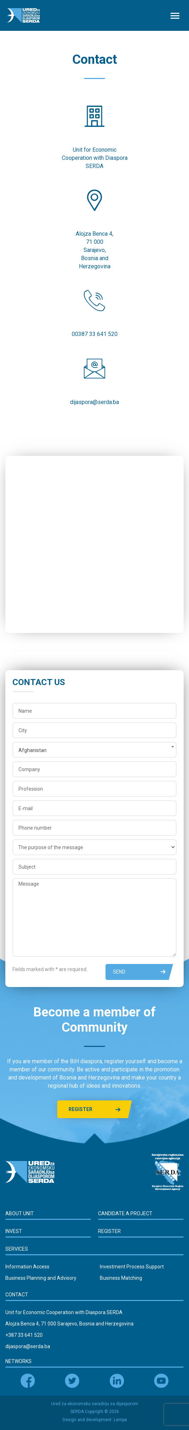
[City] (94, 730)
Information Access (27, 1266)
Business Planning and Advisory (40, 1278)
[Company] (94, 769)
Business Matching (121, 1278)
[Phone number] (94, 828)
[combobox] (94, 750)
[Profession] (94, 789)
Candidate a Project (125, 1213)
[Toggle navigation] (175, 15)
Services (16, 1249)
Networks (18, 1361)
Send (139, 972)
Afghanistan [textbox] (32, 750)
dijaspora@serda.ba (94, 402)
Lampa (120, 1419)
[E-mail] (94, 808)
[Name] (94, 711)
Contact (16, 1294)
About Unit (19, 1213)
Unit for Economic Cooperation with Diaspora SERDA (64, 1312)
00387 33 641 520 (95, 334)
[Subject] (94, 867)
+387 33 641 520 (24, 1335)
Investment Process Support (132, 1266)
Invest (13, 1231)
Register (94, 1109)
